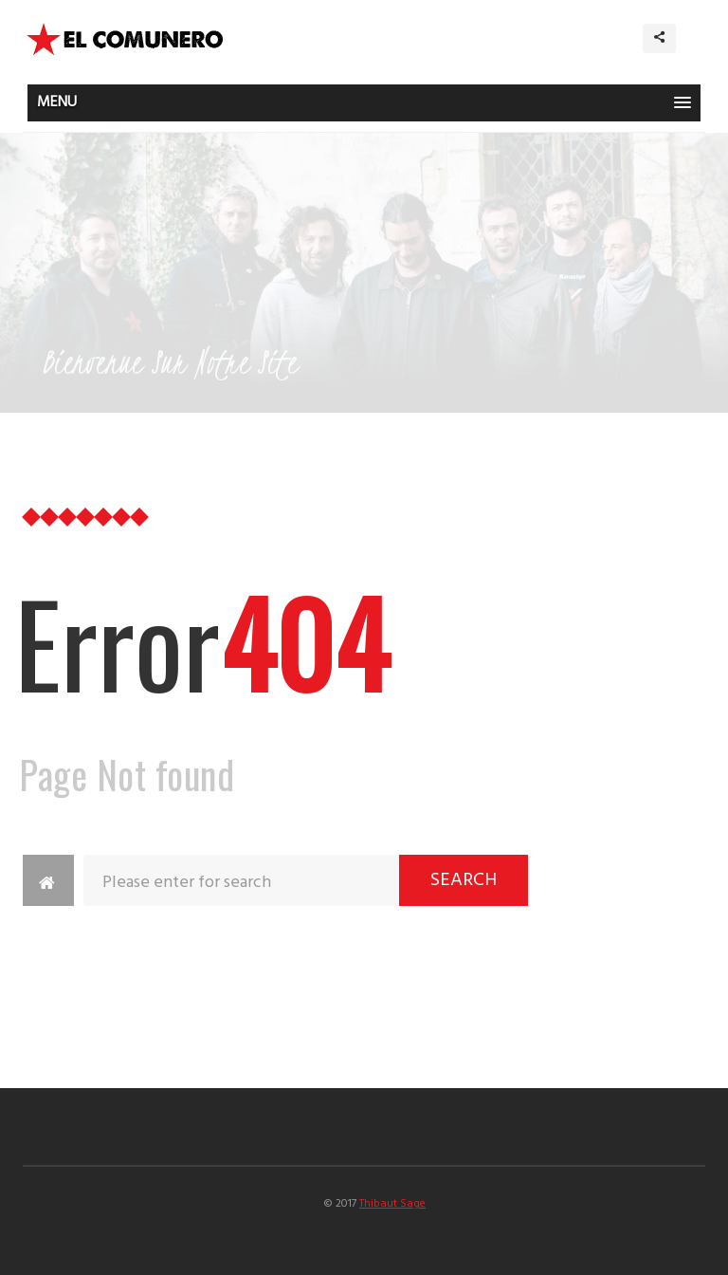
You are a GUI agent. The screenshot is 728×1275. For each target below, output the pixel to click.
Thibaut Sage (392, 1203)
